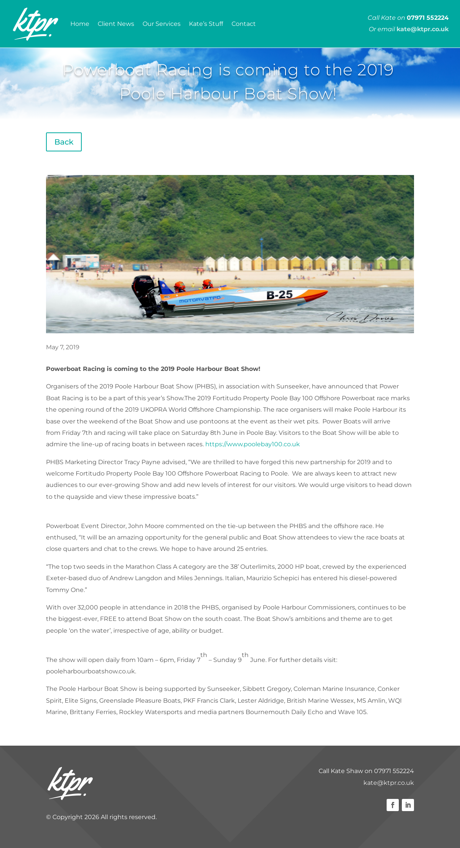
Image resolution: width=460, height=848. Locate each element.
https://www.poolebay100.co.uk (252, 444)
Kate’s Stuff (206, 23)
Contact (244, 23)
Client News (116, 23)
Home (79, 23)
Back (63, 141)
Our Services (162, 23)
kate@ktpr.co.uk (388, 782)
